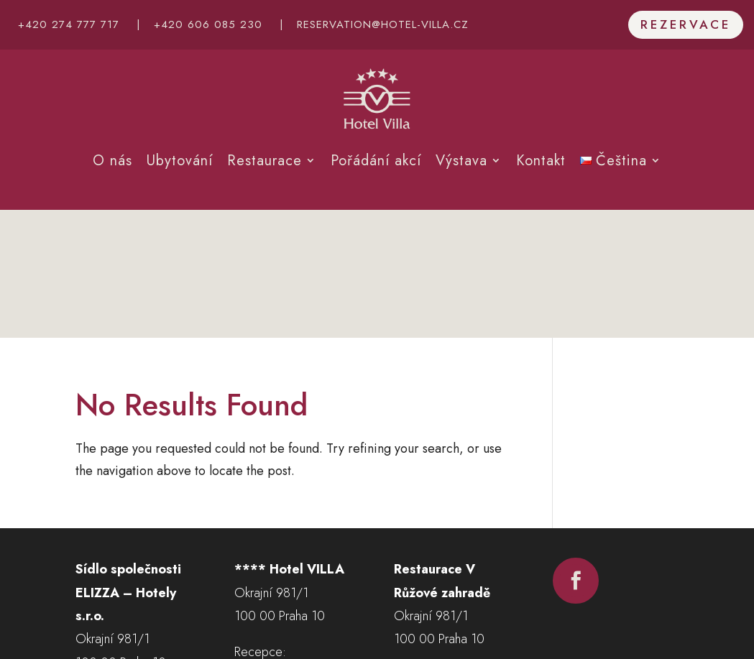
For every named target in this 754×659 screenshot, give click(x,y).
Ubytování (180, 160)
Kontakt (541, 160)
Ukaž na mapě (112, 557)
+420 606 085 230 (208, 24)
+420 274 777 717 (68, 24)
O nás (112, 160)
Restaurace (264, 160)
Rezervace (685, 24)
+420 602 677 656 (447, 570)
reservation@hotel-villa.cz (383, 24)
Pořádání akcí (376, 160)
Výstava (461, 160)
